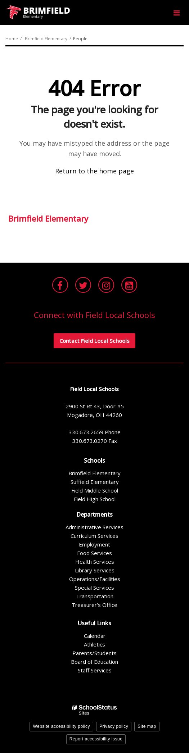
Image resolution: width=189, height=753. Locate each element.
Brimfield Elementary (46, 39)
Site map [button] (147, 726)
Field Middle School (94, 490)
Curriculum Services (94, 535)
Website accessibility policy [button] (61, 726)
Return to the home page (94, 171)
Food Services (94, 553)
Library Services (94, 570)
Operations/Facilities (94, 578)
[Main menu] (176, 12)
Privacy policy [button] (113, 726)
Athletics (94, 644)
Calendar (94, 635)
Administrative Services (94, 527)
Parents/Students (94, 653)
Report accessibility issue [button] (96, 738)
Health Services (94, 561)
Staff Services (95, 670)
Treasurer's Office (94, 604)
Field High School (95, 499)
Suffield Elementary (95, 481)
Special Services (94, 587)
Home (11, 39)
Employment (94, 544)
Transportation (94, 596)
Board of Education (94, 661)
